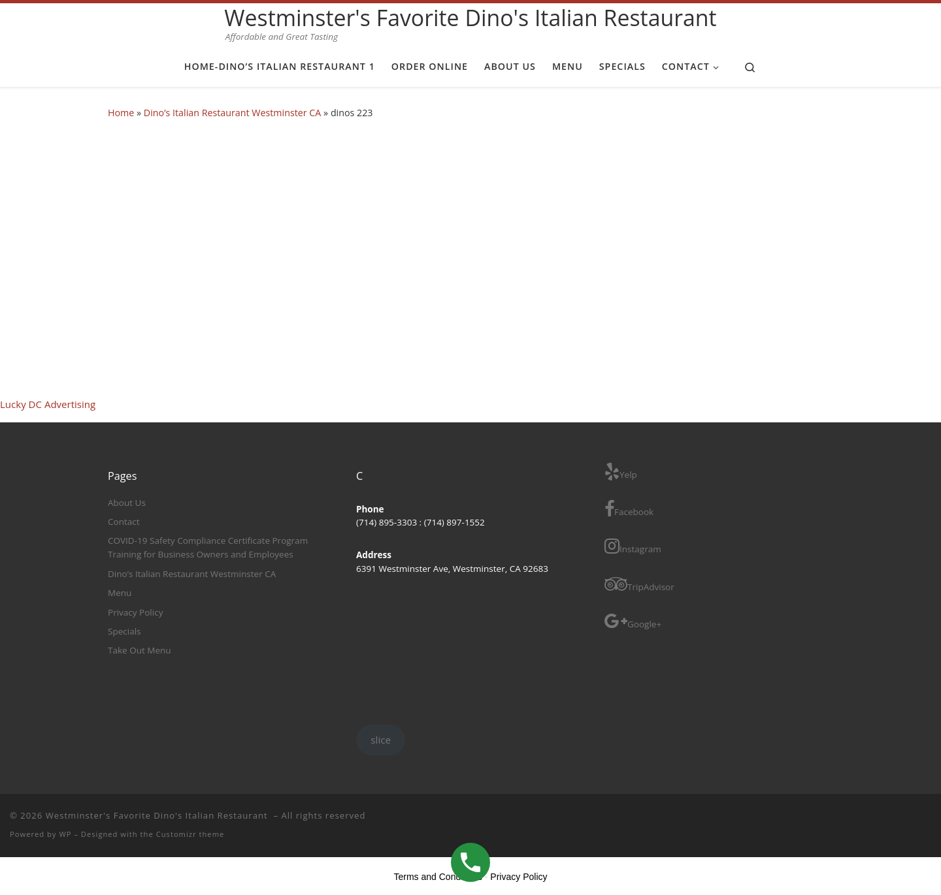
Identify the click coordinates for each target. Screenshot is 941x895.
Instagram (632, 546)
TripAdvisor (639, 584)
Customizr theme (190, 834)
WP (65, 834)
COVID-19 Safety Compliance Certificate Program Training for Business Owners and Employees (208, 547)
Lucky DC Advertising (47, 404)
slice (381, 739)
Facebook (628, 509)
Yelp (620, 471)
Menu (119, 593)
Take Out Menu (139, 650)
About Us (127, 503)
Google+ (632, 621)
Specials (124, 631)
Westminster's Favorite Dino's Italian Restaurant (158, 815)
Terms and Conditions (438, 876)
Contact (124, 521)
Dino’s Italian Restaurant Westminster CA (233, 112)
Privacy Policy (135, 612)
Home (121, 112)
